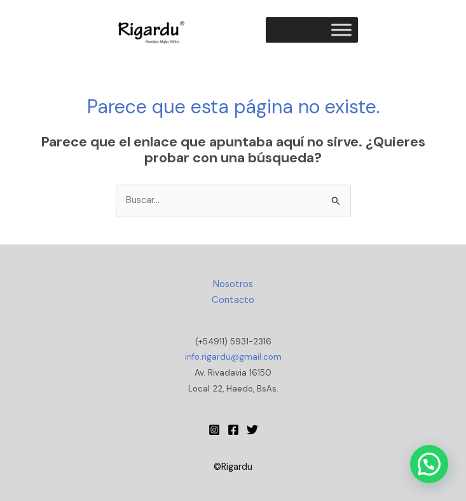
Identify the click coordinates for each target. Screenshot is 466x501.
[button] (429, 464)
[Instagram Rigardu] (214, 429)
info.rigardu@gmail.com (233, 356)
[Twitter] (252, 429)
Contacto (233, 300)
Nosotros (233, 284)
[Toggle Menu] (341, 30)
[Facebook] (233, 429)
